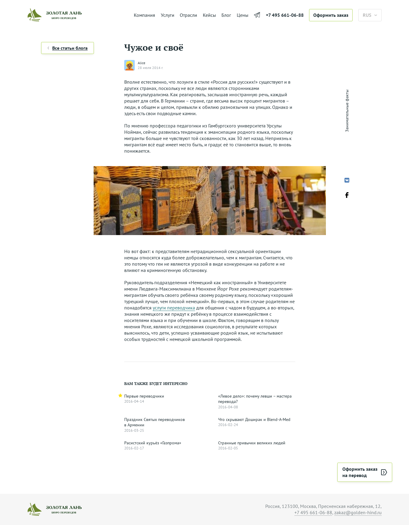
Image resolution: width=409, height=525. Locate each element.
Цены (242, 15)
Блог (226, 15)
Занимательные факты (347, 111)
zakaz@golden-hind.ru (358, 512)
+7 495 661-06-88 (285, 15)
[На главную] (78, 15)
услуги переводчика (174, 308)
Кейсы (209, 15)
